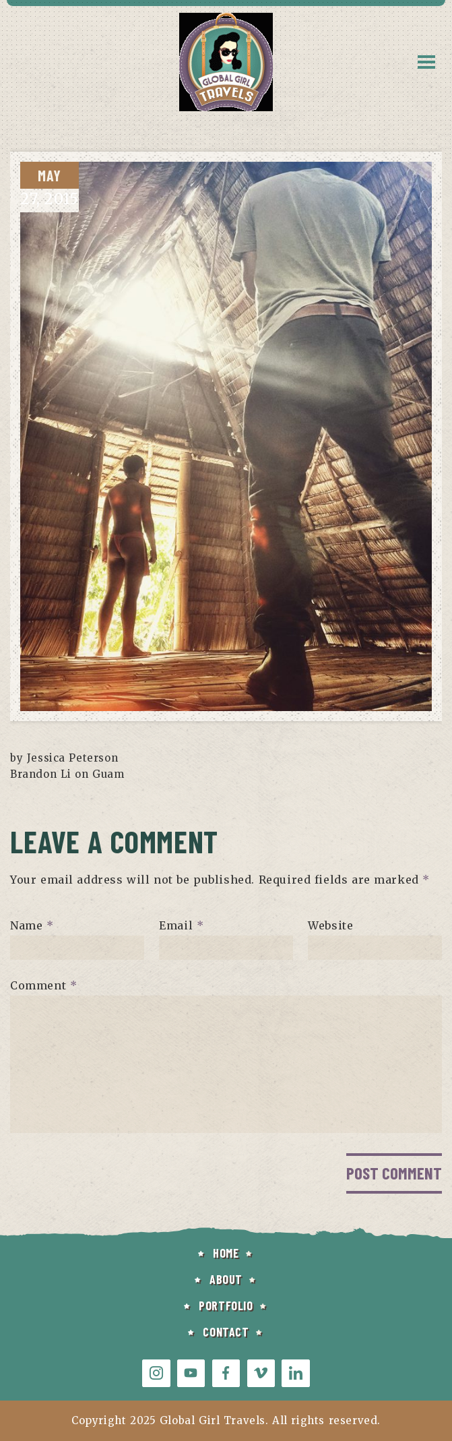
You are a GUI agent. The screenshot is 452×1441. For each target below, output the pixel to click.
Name (32, 925)
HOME (225, 1253)
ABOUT (226, 1279)
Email (181, 925)
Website (330, 925)
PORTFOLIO (226, 1305)
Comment (43, 985)
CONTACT (226, 1331)
